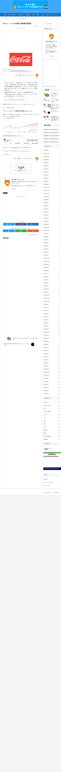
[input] (51, 23)
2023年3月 (51, 252)
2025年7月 (51, 166)
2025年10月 (51, 157)
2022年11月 (51, 261)
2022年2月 (51, 289)
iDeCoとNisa (51, 405)
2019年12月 (51, 369)
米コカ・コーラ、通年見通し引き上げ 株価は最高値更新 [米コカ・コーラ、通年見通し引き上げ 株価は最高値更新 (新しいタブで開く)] (14, 99)
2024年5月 (51, 209)
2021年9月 (51, 304)
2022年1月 (51, 292)
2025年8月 (51, 163)
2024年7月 (51, 203)
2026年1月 (51, 150)
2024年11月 (51, 190)
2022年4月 (51, 283)
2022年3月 (51, 286)
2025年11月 (51, 154)
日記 (51, 427)
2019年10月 (51, 375)
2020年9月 (51, 341)
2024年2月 (51, 218)
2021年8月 (51, 307)
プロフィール (47, 485)
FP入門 (51, 402)
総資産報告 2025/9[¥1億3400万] (51, 138)
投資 (51, 424)
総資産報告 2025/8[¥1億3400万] (51, 141)
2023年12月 (51, 224)
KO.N (29, 82)
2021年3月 (51, 323)
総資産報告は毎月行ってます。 (18, 185)
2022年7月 (51, 274)
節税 (51, 433)
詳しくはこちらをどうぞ (49, 86)
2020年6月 (51, 351)
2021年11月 (51, 298)
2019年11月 (51, 372)
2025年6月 (51, 169)
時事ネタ (5, 192)
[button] (58, 23)
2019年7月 (51, 384)
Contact (45, 479)
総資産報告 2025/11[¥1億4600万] (51, 132)
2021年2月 (51, 326)
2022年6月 (51, 277)
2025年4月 (51, 175)
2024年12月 (51, 187)
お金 (51, 408)
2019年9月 (51, 378)
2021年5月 (51, 317)
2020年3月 (51, 360)
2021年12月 (51, 295)
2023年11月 (51, 227)
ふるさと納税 (51, 412)
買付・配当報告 (51, 436)
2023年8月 (51, 237)
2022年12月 (51, 258)
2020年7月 (51, 347)
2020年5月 (51, 354)
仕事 (51, 421)
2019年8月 (51, 381)
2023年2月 (51, 255)
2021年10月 (51, 301)
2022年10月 (51, 264)
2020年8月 (51, 344)
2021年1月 (51, 329)
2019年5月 (51, 391)
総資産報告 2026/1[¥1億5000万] (51, 129)
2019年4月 (51, 394)
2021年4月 (51, 320)
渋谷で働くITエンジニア (17, 179)
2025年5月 (51, 172)
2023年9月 (51, 234)
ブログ (51, 415)
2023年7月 (51, 240)
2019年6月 (51, 387)
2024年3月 (51, 215)
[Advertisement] (13, 40)
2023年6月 (51, 243)
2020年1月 (51, 366)
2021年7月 (51, 311)
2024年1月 (51, 221)
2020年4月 (51, 357)
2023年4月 (51, 249)
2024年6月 (51, 206)
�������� (58, 466)
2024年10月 (51, 194)
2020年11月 (51, 335)
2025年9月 (51, 160)
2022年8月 (51, 271)
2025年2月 (51, 181)
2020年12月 (51, 332)
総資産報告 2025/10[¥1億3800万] (51, 135)
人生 (51, 418)
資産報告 (51, 439)
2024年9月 (51, 197)
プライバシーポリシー (49, 482)
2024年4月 (51, 212)
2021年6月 (51, 314)
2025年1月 (51, 184)
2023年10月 (51, 230)
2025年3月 (51, 178)
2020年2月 (51, 363)
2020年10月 (51, 338)
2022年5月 (51, 280)
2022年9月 (51, 267)
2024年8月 (51, 200)
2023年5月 (51, 246)
